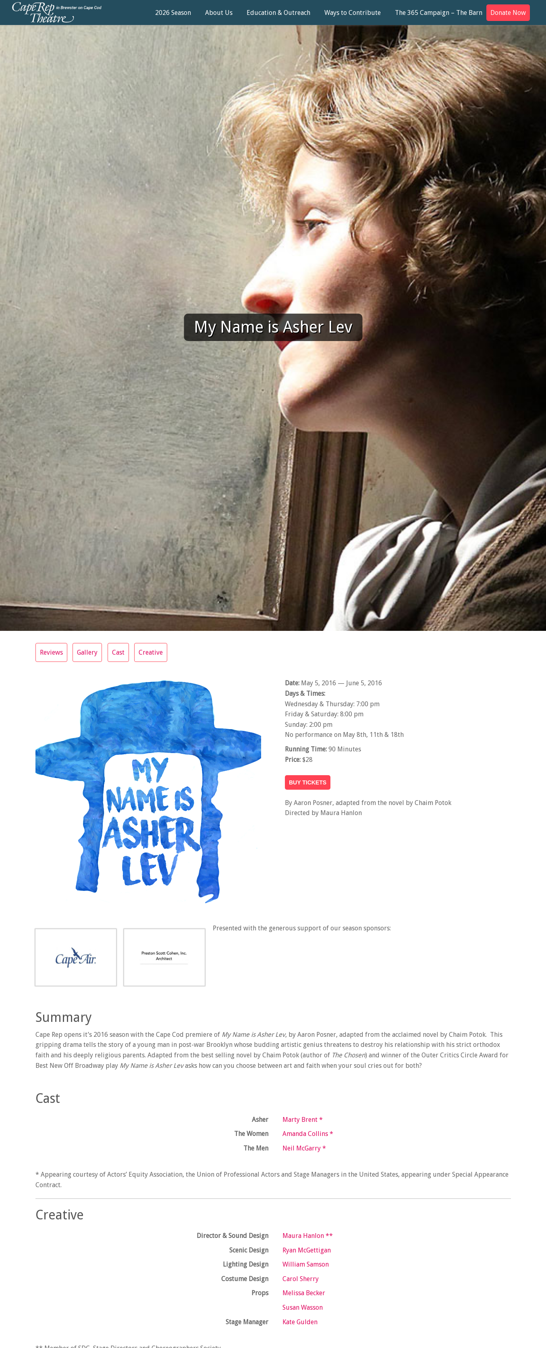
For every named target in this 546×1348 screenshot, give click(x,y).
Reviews (51, 652)
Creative (151, 652)
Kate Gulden (300, 1322)
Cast (118, 652)
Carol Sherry (300, 1279)
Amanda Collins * (307, 1134)
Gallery (87, 652)
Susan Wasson (302, 1307)
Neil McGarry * (304, 1148)
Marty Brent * (302, 1119)
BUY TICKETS (307, 782)
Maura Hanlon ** (307, 1236)
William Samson (305, 1264)
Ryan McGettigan (306, 1250)
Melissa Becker (303, 1293)
